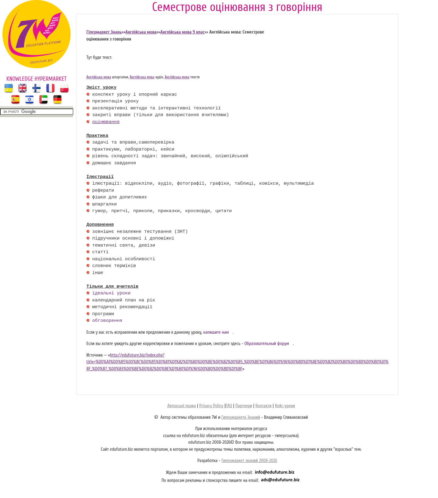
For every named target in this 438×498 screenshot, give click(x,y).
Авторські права (181, 405)
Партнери (243, 405)
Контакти (263, 405)
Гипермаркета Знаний (240, 417)
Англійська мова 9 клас (182, 32)
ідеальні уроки (111, 293)
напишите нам (216, 332)
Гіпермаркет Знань (104, 32)
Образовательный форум (266, 343)
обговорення (107, 321)
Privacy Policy (211, 405)
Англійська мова (141, 32)
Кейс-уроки (285, 405)
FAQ (228, 405)
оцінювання (106, 122)
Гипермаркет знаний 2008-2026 (249, 460)
